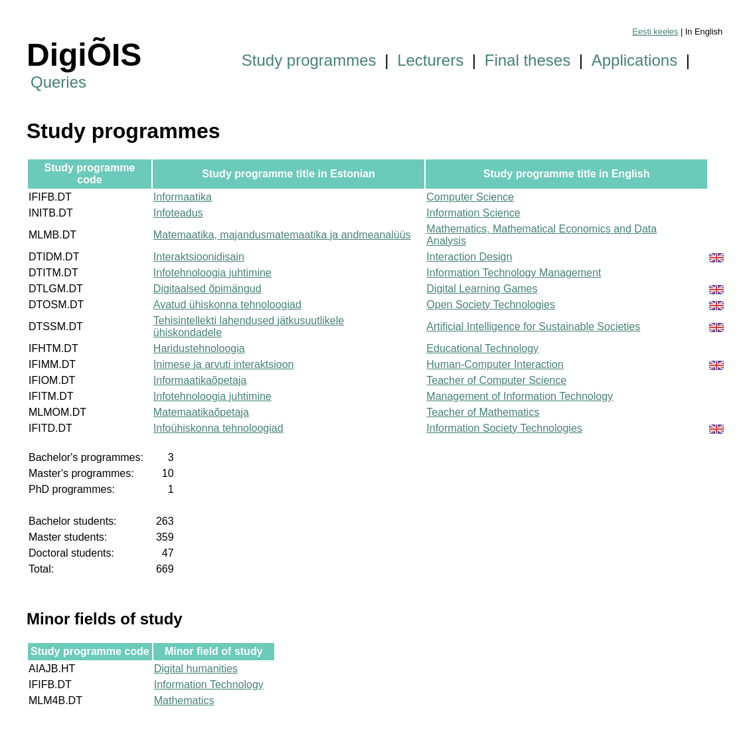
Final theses (527, 60)
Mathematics (184, 700)
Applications (634, 60)
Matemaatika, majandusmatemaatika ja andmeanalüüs (282, 234)
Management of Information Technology (519, 396)
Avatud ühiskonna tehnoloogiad (227, 304)
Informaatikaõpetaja (200, 380)
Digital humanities (196, 668)
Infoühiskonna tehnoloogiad (218, 428)
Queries (58, 82)
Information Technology (209, 684)
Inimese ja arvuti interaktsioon (223, 364)
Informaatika (182, 197)
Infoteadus (178, 213)
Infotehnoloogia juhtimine (212, 272)
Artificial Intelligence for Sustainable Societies (533, 326)
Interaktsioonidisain (198, 256)
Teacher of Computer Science (496, 380)
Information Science (473, 213)
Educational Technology (482, 348)
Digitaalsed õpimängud (207, 288)
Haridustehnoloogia (199, 348)
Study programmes (309, 60)
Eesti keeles (655, 32)
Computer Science (470, 197)
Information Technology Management (513, 272)
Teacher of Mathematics (482, 412)
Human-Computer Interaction (494, 364)
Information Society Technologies (504, 428)
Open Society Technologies (490, 304)
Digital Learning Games (481, 288)
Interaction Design (469, 256)
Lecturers (430, 60)
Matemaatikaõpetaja (201, 412)
